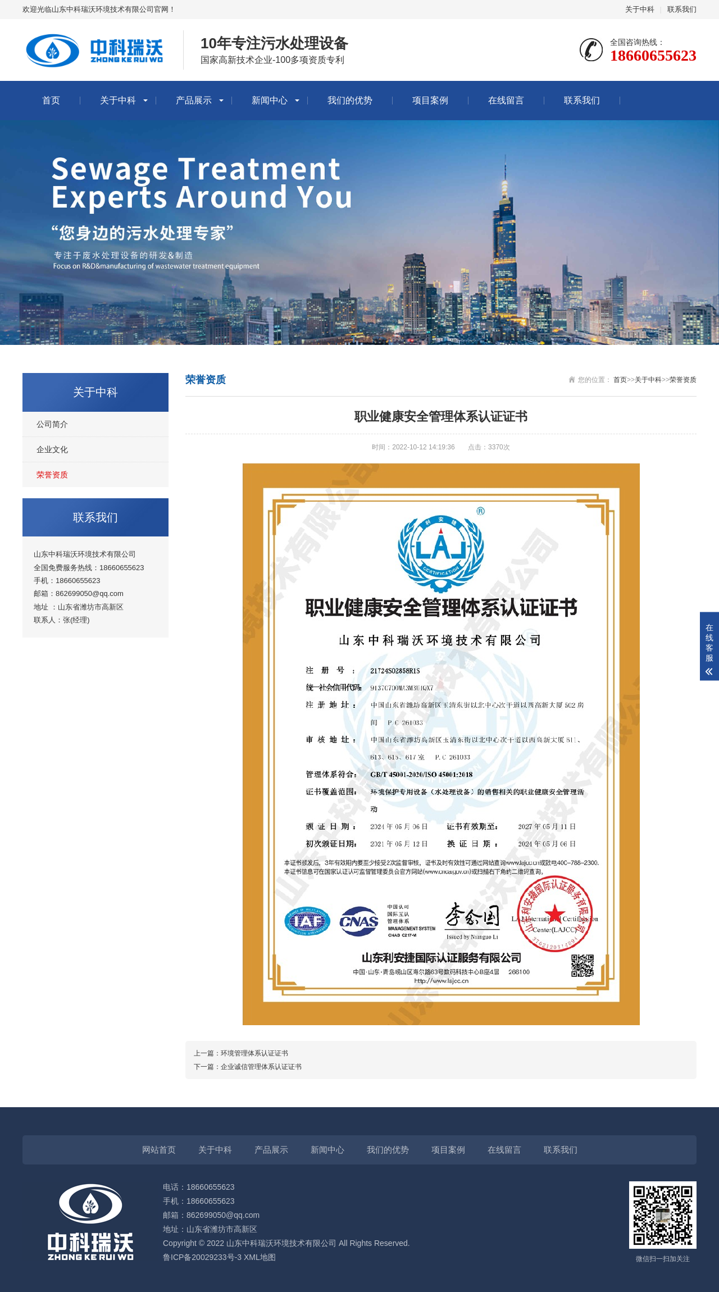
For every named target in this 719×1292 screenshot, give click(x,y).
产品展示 (194, 100)
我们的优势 (349, 100)
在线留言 (506, 100)
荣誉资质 (52, 474)
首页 (51, 100)
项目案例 (430, 100)
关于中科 (639, 9)
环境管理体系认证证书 (254, 1053)
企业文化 (52, 449)
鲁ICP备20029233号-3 (202, 1257)
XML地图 (260, 1257)
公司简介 (52, 424)
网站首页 (159, 1149)
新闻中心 (270, 100)
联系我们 (682, 9)
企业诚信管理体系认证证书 (261, 1067)
